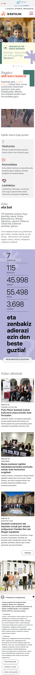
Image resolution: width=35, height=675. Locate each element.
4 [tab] (22, 66)
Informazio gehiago (19, 611)
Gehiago (28, 553)
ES (5, 3)
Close (33, 597)
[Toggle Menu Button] (31, 12)
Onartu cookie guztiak (11, 672)
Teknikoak (6, 636)
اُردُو (16, 5)
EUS (2, 3)
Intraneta (18, 8)
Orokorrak (5, 461)
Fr (25, 2)
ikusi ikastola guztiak (17, 359)
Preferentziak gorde (10, 661)
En (22, 2)
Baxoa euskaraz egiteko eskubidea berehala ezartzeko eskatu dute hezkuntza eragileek (17, 468)
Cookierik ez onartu (10, 667)
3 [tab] (19, 66)
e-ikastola (9, 8)
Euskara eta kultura (9, 407)
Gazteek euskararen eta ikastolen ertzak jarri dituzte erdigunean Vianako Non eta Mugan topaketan (16, 527)
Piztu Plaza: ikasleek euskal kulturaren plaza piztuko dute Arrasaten (16, 412)
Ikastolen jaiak (7, 521)
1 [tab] (13, 66)
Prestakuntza (28, 8)
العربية (20, 5)
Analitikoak (6, 614)
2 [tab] (16, 66)
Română (26, 5)
